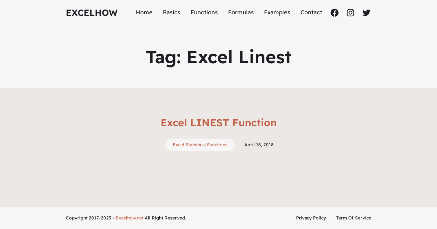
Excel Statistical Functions (200, 145)
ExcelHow (92, 12)
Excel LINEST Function (219, 122)
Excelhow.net (129, 218)
